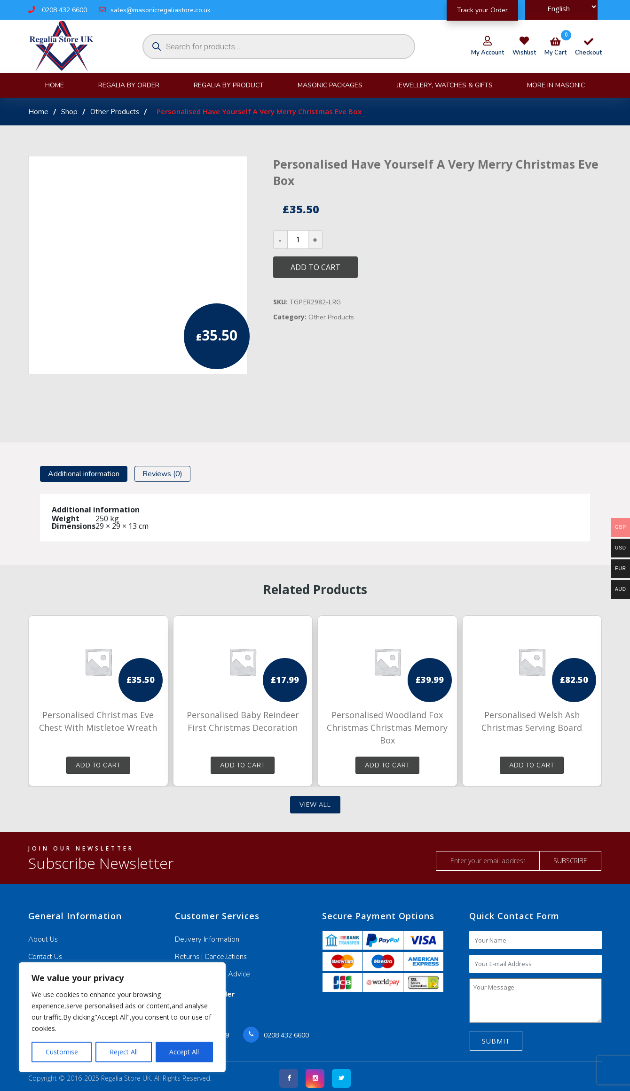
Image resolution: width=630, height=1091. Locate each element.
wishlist (524, 52)
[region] (122, 1017)
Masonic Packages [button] (330, 85)
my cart (555, 48)
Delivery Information (207, 939)
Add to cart (315, 267)
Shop (69, 111)
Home (54, 85)
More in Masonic (556, 85)
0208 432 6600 (57, 10)
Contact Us (45, 956)
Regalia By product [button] (229, 85)
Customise (62, 1051)
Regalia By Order (128, 85)
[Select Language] (561, 7)
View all (315, 805)
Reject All (124, 1051)
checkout (588, 48)
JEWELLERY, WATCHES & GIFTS (445, 85)
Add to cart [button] (98, 765)
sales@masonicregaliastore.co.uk (155, 10)
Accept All (184, 1051)
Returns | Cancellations (211, 956)
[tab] (83, 474)
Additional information (83, 474)
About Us (43, 939)
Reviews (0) (162, 474)
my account (487, 52)
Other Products (114, 111)
